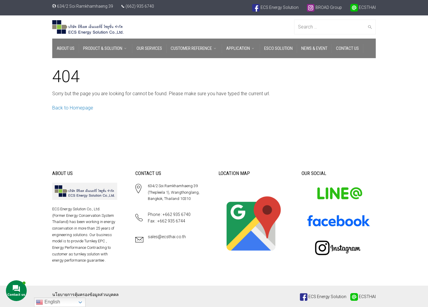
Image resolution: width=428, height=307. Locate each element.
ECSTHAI (363, 7)
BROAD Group (324, 7)
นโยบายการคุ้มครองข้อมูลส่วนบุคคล (85, 294)
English (48, 302)
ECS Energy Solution (275, 7)
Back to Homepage (72, 108)
